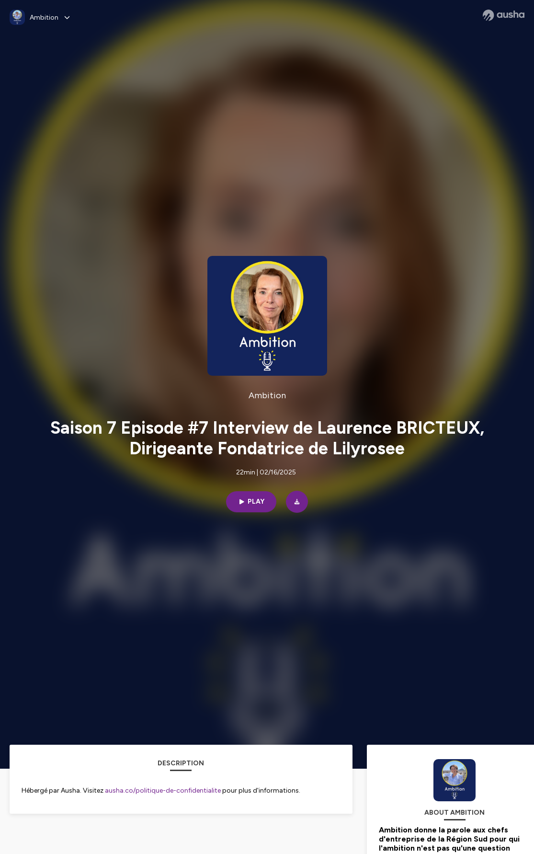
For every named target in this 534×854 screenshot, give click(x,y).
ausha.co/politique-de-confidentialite (163, 790)
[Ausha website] (503, 15)
